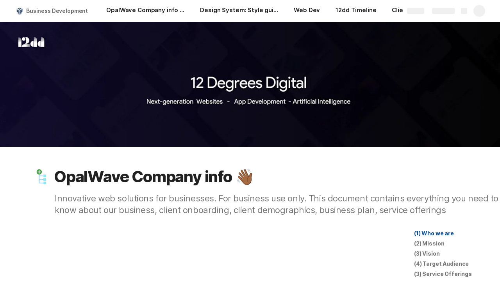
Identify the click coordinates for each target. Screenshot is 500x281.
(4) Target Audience (441, 263)
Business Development (57, 10)
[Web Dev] (307, 11)
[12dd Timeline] (356, 11)
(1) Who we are (434, 233)
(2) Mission (429, 243)
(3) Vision (427, 253)
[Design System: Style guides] (239, 11)
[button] (42, 177)
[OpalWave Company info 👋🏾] (145, 11)
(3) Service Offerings (443, 273)
